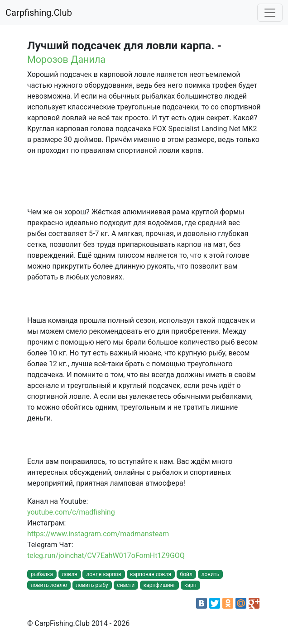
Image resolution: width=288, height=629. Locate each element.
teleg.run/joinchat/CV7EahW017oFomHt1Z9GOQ (106, 555)
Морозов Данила (66, 59)
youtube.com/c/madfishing (71, 512)
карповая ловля (150, 574)
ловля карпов (103, 574)
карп (190, 585)
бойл (186, 574)
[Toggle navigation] (270, 13)
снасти (125, 585)
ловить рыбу (92, 585)
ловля (69, 574)
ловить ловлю (49, 585)
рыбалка (42, 574)
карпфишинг (160, 585)
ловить (210, 574)
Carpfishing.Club (38, 12)
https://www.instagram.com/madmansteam (98, 534)
